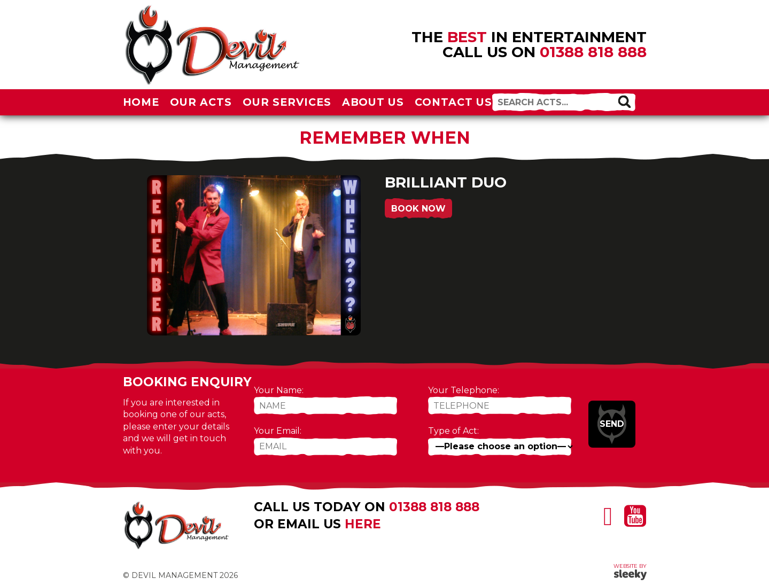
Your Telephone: (463, 390)
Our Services (287, 102)
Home (141, 102)
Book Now (418, 209)
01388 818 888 (593, 52)
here (363, 524)
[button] (624, 101)
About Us (373, 102)
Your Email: (277, 431)
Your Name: (279, 390)
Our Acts (201, 102)
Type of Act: (453, 431)
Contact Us (453, 102)
